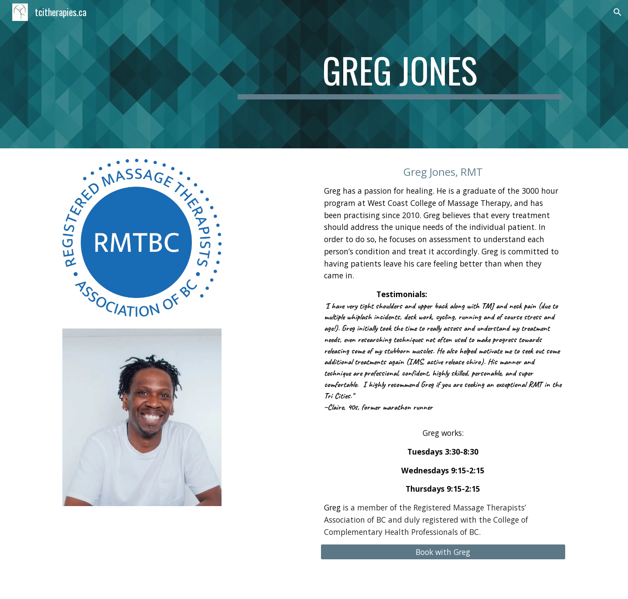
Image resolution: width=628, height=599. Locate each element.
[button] (617, 12)
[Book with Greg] (443, 552)
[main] (400, 74)
